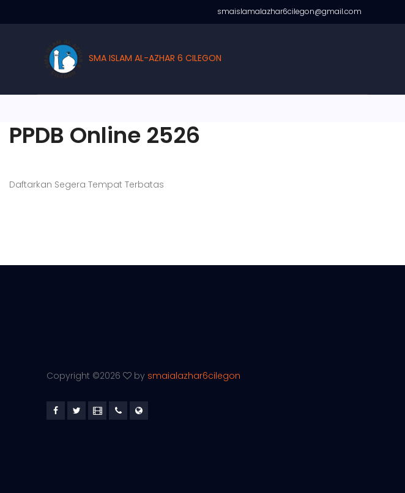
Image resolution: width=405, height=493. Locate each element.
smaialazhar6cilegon (193, 376)
